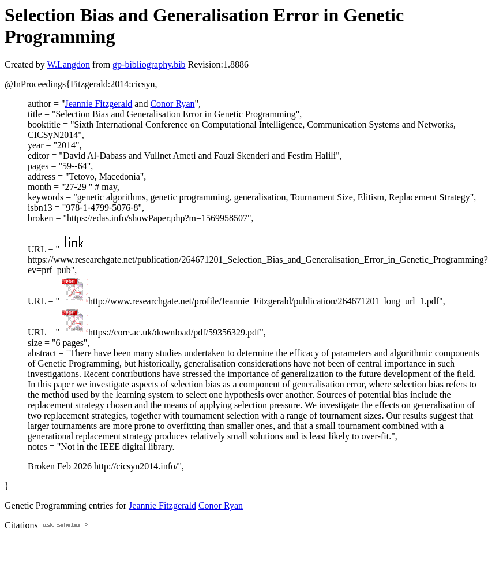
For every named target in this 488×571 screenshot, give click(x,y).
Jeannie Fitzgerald (98, 104)
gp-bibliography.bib (149, 64)
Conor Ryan (172, 104)
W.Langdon (68, 64)
